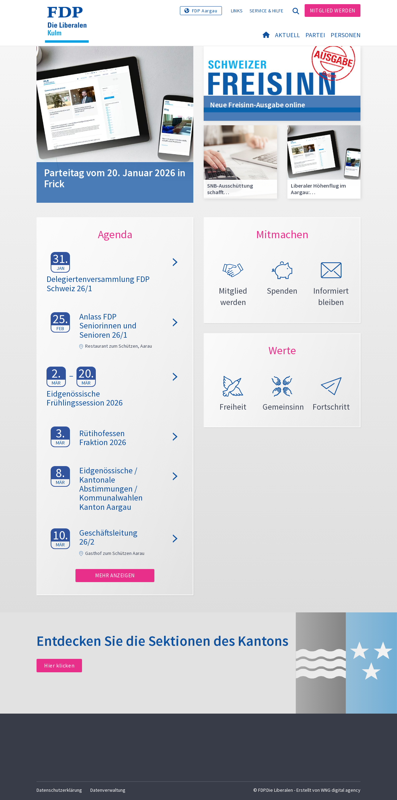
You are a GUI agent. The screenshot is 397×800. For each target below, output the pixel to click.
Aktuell (287, 35)
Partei (315, 35)
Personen (345, 35)
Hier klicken (59, 665)
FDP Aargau (204, 11)
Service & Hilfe (267, 11)
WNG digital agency (340, 790)
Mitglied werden (332, 10)
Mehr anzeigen (115, 575)
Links (237, 11)
